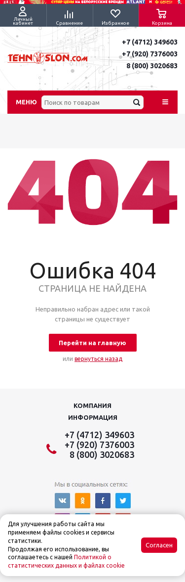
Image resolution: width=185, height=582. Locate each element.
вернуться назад (98, 359)
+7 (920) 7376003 (150, 53)
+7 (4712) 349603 (150, 42)
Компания (92, 405)
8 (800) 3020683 (152, 65)
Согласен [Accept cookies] (159, 545)
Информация (92, 417)
